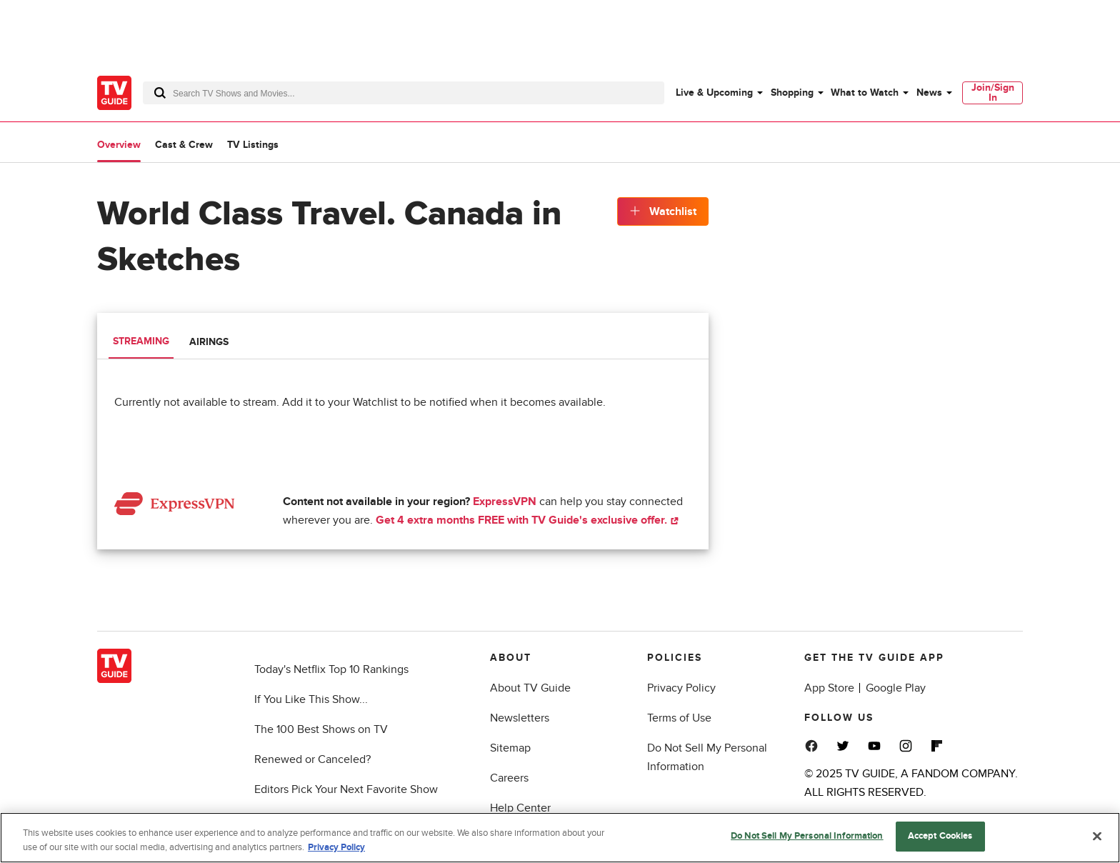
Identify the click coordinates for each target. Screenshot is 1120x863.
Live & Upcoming (714, 92)
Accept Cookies (940, 838)
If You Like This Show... (311, 699)
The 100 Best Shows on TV (321, 729)
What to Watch (865, 92)
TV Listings (253, 145)
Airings (209, 342)
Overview (119, 145)
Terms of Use (679, 718)
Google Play (896, 688)
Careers (509, 778)
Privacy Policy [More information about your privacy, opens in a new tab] (336, 850)
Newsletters (519, 718)
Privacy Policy (681, 688)
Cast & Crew (184, 145)
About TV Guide (530, 688)
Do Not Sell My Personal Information (807, 838)
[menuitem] (718, 92)
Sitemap (510, 748)
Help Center (520, 808)
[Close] (1097, 838)
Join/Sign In (992, 92)
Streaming (141, 341)
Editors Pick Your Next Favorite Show (346, 789)
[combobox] (403, 92)
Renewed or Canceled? (312, 759)
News (929, 92)
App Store (829, 688)
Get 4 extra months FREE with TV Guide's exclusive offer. (527, 520)
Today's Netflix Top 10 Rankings (331, 669)
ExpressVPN (504, 501)
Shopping (792, 92)
